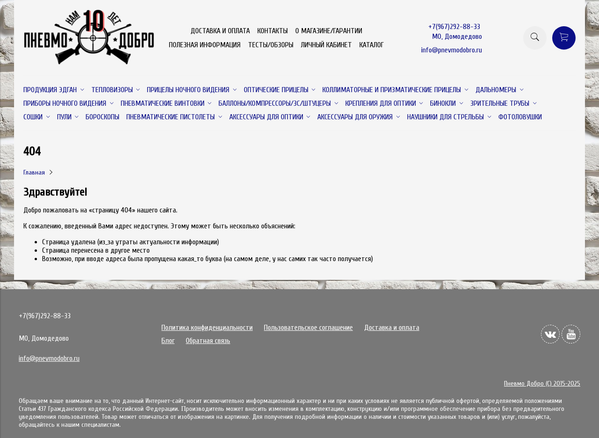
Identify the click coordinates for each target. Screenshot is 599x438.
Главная (34, 172)
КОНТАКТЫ (272, 31)
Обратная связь (208, 340)
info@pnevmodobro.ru (451, 50)
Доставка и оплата (391, 327)
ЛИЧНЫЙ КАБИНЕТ (326, 45)
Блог (168, 340)
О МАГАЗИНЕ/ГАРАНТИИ (328, 31)
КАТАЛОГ (371, 45)
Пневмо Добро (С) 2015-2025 (542, 383)
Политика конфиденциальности (207, 327)
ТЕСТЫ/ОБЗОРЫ (270, 45)
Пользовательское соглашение (308, 327)
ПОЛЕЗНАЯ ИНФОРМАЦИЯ (205, 45)
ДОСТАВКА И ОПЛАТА (220, 31)
